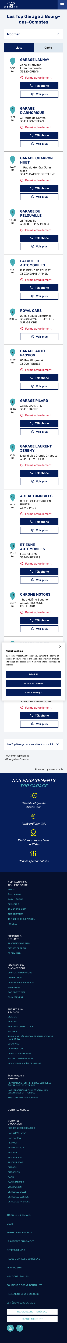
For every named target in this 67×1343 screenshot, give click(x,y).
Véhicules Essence (18, 1197)
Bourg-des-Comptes (17, 759)
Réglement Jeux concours (23, 1294)
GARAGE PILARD (34, 401)
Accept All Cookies (33, 683)
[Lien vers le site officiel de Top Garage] (11, 5)
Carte (48, 47)
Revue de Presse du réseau (23, 1259)
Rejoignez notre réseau (32, 1311)
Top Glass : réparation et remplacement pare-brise (30, 1037)
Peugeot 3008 (15, 1162)
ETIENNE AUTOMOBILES (32, 547)
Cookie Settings (33, 692)
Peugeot (12, 1152)
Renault (12, 1143)
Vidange (12, 1017)
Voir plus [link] (39, 94)
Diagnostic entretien (19, 1053)
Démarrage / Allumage (21, 982)
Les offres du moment (20, 1241)
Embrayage (14, 987)
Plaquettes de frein (19, 943)
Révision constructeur (21, 1026)
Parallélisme (15, 899)
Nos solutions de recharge (23, 1097)
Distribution (15, 977)
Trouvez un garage (19, 1215)
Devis (10, 1223)
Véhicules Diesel (17, 1192)
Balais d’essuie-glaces (20, 1058)
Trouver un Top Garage (16, 755)
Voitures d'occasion (15, 1122)
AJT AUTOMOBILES (36, 496)
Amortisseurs (15, 914)
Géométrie (13, 904)
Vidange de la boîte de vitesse (24, 1063)
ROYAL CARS (31, 311)
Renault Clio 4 (16, 1147)
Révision (12, 1021)
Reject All (33, 674)
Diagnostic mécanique (20, 972)
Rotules (12, 924)
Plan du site (14, 1267)
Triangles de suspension (21, 919)
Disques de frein (17, 948)
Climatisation (15, 1048)
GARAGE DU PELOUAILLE (31, 213)
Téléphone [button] (39, 85)
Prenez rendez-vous (19, 1232)
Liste (19, 47)
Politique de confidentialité (24, 1285)
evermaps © (56, 769)
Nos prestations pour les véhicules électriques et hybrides (28, 1091)
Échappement (15, 997)
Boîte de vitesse (16, 992)
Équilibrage (14, 894)
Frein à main (14, 953)
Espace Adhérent (32, 1319)
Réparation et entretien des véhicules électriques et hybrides (29, 1084)
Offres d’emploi (16, 1250)
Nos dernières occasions (21, 1128)
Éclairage (13, 1044)
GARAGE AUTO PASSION (32, 353)
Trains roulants (17, 909)
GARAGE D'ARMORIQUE (32, 110)
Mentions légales (18, 1276)
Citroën (12, 1167)
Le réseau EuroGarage (21, 1302)
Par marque (14, 1138)
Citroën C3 (14, 1172)
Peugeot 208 (15, 1157)
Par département (17, 1133)
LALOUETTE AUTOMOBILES (32, 263)
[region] (33, 671)
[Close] (60, 646)
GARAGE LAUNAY (34, 60)
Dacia (11, 1177)
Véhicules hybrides (19, 1202)
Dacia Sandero (16, 1182)
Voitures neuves (18, 1109)
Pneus (11, 889)
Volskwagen (15, 1187)
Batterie (12, 1031)
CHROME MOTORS (35, 594)
